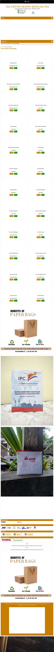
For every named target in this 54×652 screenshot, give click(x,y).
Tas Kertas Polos (40, 295)
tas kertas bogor (40, 232)
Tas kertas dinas (40, 168)
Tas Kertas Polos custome (40, 253)
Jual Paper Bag (13, 126)
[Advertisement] (27, 29)
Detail (11, 68)
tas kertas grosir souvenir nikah (13, 84)
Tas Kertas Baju (40, 147)
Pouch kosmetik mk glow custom (40, 84)
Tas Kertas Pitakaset (13, 168)
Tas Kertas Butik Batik (13, 253)
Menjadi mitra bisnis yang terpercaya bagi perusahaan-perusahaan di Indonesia (27, 545)
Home (2, 46)
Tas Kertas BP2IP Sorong (41, 274)
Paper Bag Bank (13, 189)
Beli (16, 68)
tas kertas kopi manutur (13, 105)
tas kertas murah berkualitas (27, 6)
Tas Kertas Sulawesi (13, 210)
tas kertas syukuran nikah (13, 147)
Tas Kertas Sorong (13, 274)
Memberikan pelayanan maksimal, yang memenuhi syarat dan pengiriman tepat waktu (27, 549)
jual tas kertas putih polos (40, 126)
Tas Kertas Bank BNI (40, 189)
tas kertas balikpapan (13, 232)
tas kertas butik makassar (40, 210)
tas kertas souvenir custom (40, 105)
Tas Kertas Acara (13, 295)
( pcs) (27, 1)
